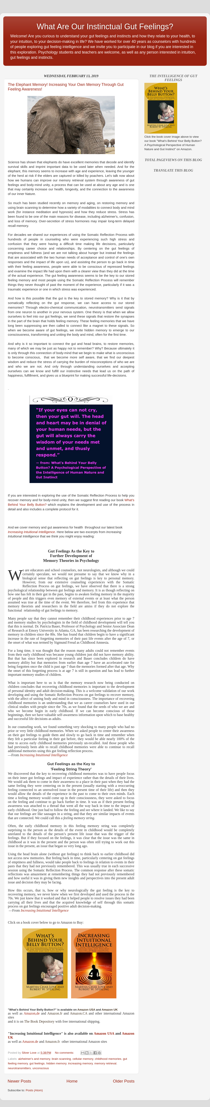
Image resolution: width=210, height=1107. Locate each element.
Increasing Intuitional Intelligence (44, 755)
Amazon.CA (78, 1013)
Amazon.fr (54, 1013)
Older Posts (124, 1081)
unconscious (41, 1068)
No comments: (65, 1052)
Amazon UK (110, 1009)
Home (71, 1081)
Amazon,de (32, 1013)
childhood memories (108, 1058)
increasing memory (80, 1063)
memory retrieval (105, 1063)
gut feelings (37, 1063)
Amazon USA (104, 1033)
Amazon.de (30, 1041)
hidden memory (56, 1063)
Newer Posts (19, 1081)
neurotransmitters (19, 1068)
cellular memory (83, 1058)
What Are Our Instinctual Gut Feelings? (105, 26)
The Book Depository (39, 1021)
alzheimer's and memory (34, 1058)
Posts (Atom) (34, 1090)
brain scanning (61, 1058)
